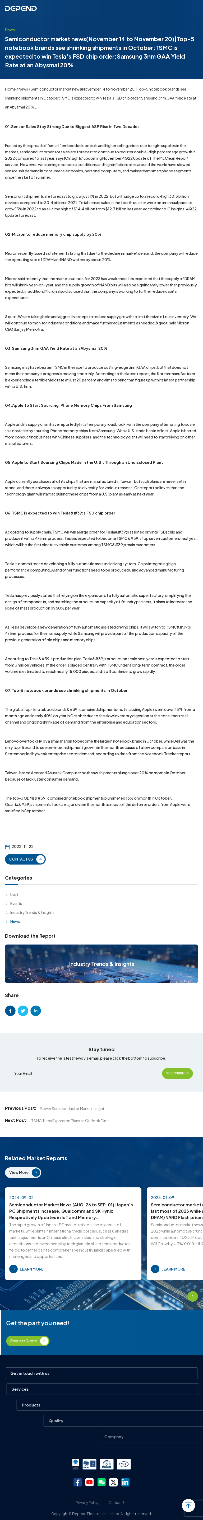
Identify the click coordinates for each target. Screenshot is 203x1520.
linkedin (35, 1011)
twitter (23, 1011)
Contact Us (118, 1502)
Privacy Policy (87, 1502)
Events (16, 903)
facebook (10, 1011)
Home (10, 89)
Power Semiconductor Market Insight (72, 1108)
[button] (178, 1296)
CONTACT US (21, 859)
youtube (89, 1482)
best (14, 894)
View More (19, 1172)
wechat (101, 1482)
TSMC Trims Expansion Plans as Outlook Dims (70, 1120)
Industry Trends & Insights (32, 912)
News (23, 89)
